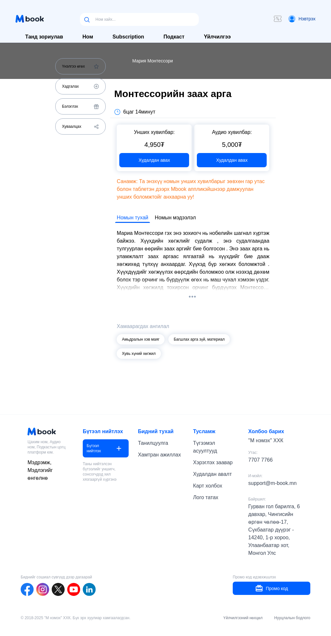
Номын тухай (132, 217)
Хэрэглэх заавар (212, 462)
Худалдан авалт (212, 474)
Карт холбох (207, 485)
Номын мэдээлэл (175, 217)
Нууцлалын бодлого (292, 618)
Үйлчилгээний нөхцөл (242, 618)
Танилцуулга (153, 443)
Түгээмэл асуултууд (205, 447)
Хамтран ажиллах (159, 454)
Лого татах (205, 497)
